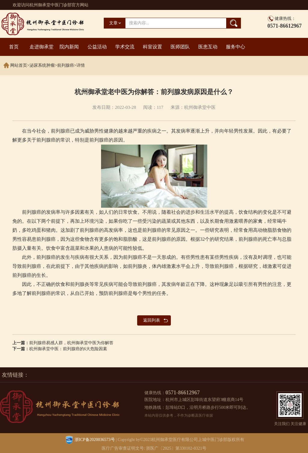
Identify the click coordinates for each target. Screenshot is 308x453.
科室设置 (152, 46)
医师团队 (180, 46)
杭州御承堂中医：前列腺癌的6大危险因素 (68, 349)
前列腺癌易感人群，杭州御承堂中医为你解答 (71, 343)
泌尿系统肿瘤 (42, 65)
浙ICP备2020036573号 (95, 439)
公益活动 (97, 46)
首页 (14, 46)
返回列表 (151, 320)
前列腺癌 (65, 65)
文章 (113, 23)
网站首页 (18, 65)
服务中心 (235, 46)
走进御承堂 (41, 46)
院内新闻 (69, 46)
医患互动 (207, 46)
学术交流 (124, 46)
